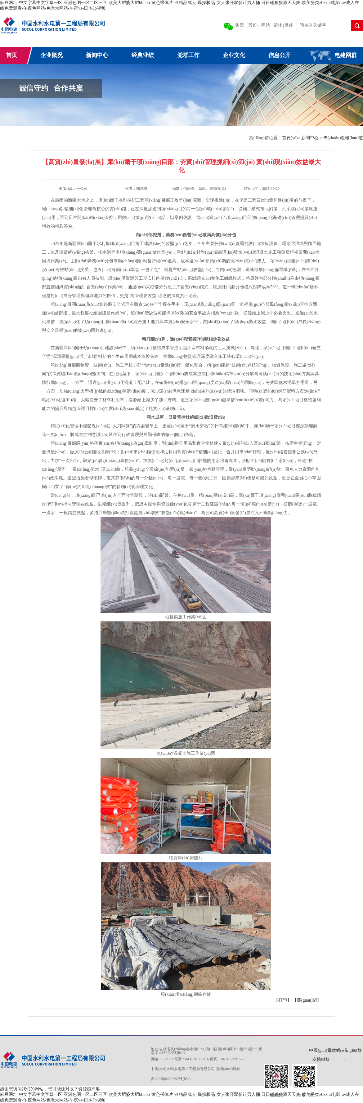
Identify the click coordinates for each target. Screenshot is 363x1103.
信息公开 (279, 55)
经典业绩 (143, 55)
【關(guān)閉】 (307, 1000)
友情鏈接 (321, 1059)
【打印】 (282, 1000)
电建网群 (345, 55)
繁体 (289, 25)
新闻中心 (97, 55)
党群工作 (188, 55)
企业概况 (51, 55)
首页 (11, 55)
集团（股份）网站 (252, 25)
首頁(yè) (290, 138)
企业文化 (234, 55)
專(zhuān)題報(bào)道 (343, 138)
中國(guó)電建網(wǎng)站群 (335, 1050)
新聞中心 (310, 138)
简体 (278, 25)
